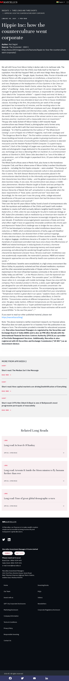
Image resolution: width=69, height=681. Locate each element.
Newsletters (42, 604)
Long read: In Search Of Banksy (19, 445)
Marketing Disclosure (11, 610)
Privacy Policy (8, 628)
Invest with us (8, 598)
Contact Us (7, 641)
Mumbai (7, 553)
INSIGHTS (5, 11)
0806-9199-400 (16, 560)
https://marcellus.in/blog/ (12, 317)
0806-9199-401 (16, 563)
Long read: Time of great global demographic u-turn (29, 498)
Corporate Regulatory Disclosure (49, 610)
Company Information (11, 616)
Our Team (7, 591)
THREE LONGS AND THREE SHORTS (24, 11)
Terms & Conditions (10, 622)
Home (6, 585)
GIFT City (19, 553)
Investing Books (43, 585)
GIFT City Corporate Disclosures (15, 604)
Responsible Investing (11, 634)
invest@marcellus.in (14, 566)
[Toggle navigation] (67, 2)
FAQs (39, 591)
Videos (40, 598)
